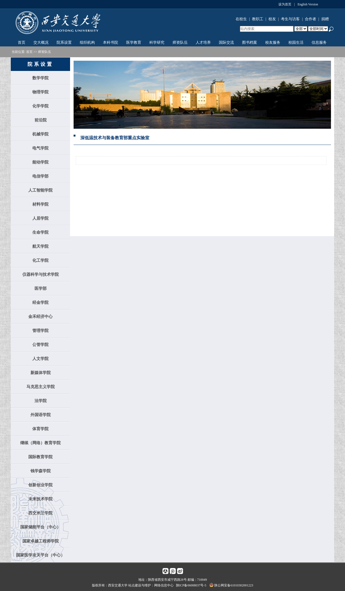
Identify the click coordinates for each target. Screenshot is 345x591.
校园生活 (295, 42)
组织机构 (87, 42)
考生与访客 (290, 19)
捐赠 (325, 19)
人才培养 (203, 42)
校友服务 (272, 42)
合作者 (310, 19)
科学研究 (156, 42)
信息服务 (319, 42)
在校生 (241, 19)
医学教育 (133, 42)
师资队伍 (180, 42)
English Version (308, 4)
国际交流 (226, 42)
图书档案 (249, 42)
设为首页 (284, 4)
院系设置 (64, 42)
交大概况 (41, 42)
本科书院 (110, 42)
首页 (21, 42)
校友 (272, 19)
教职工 (257, 19)
